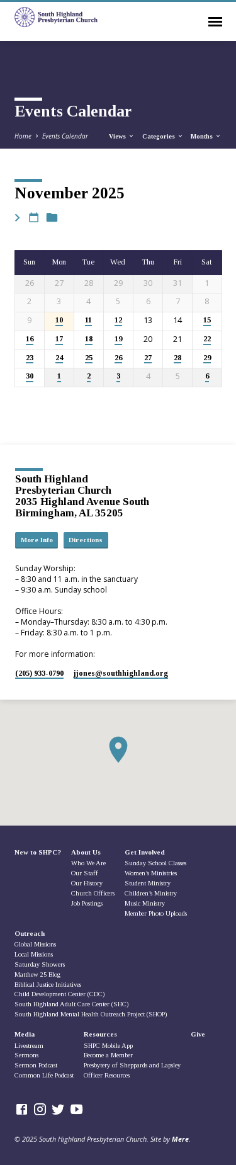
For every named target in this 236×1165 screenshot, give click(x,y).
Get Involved (145, 852)
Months (206, 136)
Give (198, 1034)
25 (89, 358)
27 (148, 358)
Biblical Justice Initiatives (47, 984)
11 (88, 320)
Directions (86, 539)
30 (29, 376)
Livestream (28, 1045)
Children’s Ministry (151, 893)
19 (118, 339)
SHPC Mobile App (108, 1045)
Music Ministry (145, 903)
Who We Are (88, 863)
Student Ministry (148, 883)
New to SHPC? (37, 852)
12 (118, 320)
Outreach (29, 933)
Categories (163, 136)
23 (29, 358)
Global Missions (35, 944)
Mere (180, 1139)
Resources (100, 1034)
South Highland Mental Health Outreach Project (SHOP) (90, 1014)
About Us (86, 852)
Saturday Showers (39, 964)
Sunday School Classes (155, 863)
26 (118, 358)
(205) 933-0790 (39, 673)
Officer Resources (107, 1075)
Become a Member (108, 1055)
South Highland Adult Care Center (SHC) (71, 1004)
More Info (37, 539)
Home (22, 136)
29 (207, 358)
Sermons (26, 1055)
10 (59, 320)
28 (177, 358)
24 (59, 358)
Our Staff (84, 873)
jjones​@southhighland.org (121, 673)
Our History (87, 883)
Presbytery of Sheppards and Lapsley (132, 1065)
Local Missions (33, 954)
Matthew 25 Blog (37, 974)
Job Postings (87, 903)
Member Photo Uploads (156, 913)
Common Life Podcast (44, 1075)
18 (89, 339)
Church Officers (93, 893)
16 (29, 339)
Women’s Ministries (151, 873)
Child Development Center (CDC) (59, 994)
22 (207, 339)
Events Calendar (65, 136)
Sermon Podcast (35, 1065)
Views (122, 136)
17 (59, 339)
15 (207, 320)
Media (24, 1034)
